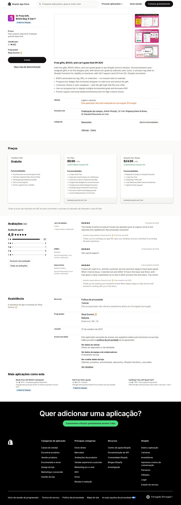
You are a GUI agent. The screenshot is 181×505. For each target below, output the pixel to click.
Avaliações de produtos (86, 457)
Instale (27, 60)
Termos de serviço (50, 497)
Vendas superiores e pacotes (88, 462)
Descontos (86, 122)
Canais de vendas (49, 447)
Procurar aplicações (112, 4)
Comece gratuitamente (159, 4)
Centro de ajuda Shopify (119, 447)
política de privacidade (108, 340)
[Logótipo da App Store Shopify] (18, 4)
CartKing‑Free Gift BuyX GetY (141, 380)
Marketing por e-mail (84, 467)
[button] (34, 385)
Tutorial (85, 303)
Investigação (114, 467)
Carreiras (145, 452)
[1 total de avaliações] (45, 247)
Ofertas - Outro (88, 130)
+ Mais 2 (147, 51)
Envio (77, 477)
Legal (143, 479)
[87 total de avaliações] (45, 239)
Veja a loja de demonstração (27, 67)
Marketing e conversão (52, 472)
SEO (77, 472)
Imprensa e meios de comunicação (151, 463)
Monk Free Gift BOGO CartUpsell (30, 380)
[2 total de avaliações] (45, 243)
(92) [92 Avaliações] (14, 44)
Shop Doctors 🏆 (15, 53)
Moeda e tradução (83, 481)
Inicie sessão (136, 4)
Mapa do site (93, 497)
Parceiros (145, 470)
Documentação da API (118, 452)
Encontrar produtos (50, 452)
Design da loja (47, 467)
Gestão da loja (48, 477)
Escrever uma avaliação (20, 261)
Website (85, 318)
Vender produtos (49, 457)
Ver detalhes (87, 367)
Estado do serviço (149, 484)
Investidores (147, 457)
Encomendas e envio (51, 462)
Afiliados (145, 475)
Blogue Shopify (115, 462)
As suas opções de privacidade (117, 497)
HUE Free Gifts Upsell (81, 380)
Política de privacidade (92, 299)
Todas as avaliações (19, 266)
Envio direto (80, 447)
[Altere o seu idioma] (162, 497)
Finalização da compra (92, 111)
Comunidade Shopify (118, 457)
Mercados (79, 452)
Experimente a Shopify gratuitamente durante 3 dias (90, 423)
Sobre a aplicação (149, 447)
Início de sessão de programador (23, 497)
